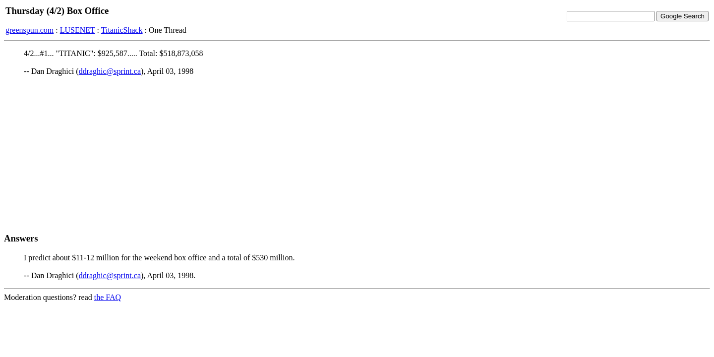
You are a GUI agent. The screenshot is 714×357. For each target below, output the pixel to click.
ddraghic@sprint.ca (110, 71)
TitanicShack (122, 30)
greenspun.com (29, 30)
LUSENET (77, 30)
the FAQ (107, 297)
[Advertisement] (357, 154)
